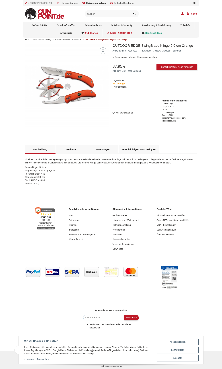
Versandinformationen (123, 244)
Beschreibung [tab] (40, 149)
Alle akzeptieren (177, 342)
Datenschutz (75, 220)
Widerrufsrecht (76, 239)
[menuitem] (39, 25)
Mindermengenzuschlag (113, 366)
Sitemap (72, 225)
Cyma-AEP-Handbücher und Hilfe (172, 220)
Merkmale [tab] (71, 149)
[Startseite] (26, 39)
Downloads (118, 249)
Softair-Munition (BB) (166, 230)
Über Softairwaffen (165, 234)
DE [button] (195, 3)
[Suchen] (107, 13)
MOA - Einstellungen (166, 225)
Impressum (74, 230)
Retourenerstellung (122, 225)
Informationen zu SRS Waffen (170, 215)
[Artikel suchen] (134, 13)
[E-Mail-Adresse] (103, 318)
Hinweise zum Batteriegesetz (83, 234)
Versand (137, 71)
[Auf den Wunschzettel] (103, 50)
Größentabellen (120, 215)
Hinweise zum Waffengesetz (126, 220)
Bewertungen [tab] (103, 149)
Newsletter (118, 234)
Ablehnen (177, 358)
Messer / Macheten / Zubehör (167, 50)
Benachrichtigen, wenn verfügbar (177, 67)
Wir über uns (119, 230)
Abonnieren (131, 317)
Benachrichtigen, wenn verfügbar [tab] (139, 149)
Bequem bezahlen (121, 239)
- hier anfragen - (120, 87)
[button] (182, 14)
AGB (71, 215)
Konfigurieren (177, 350)
